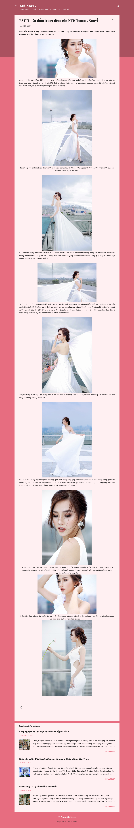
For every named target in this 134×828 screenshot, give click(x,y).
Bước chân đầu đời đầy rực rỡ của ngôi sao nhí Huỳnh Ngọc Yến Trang (54, 759)
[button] (113, 20)
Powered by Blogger (67, 817)
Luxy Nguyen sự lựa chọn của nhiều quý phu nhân (44, 731)
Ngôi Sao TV (28, 6)
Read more (110, 752)
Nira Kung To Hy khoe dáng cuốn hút (38, 786)
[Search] (118, 6)
